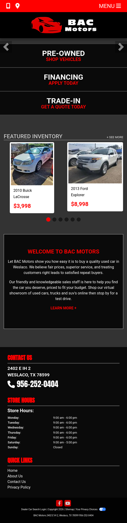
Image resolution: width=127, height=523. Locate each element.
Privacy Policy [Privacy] (19, 487)
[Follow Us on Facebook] (59, 503)
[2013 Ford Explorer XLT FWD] (95, 163)
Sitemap (69, 509)
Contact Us (16, 481)
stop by (103, 293)
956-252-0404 (37, 384)
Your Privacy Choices (91, 509)
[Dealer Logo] (63, 25)
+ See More (115, 137)
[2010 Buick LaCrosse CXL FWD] (32, 164)
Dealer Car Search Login (33, 509)
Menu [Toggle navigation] (110, 6)
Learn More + (64, 308)
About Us (15, 476)
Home (12, 470)
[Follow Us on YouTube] (67, 503)
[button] (6, 47)
